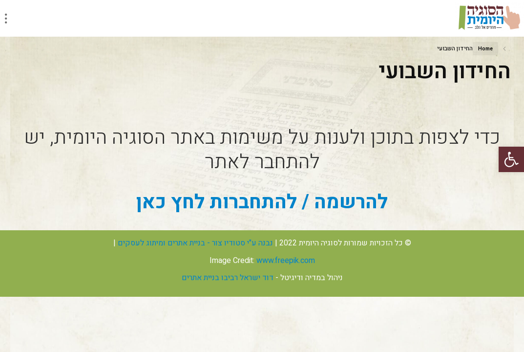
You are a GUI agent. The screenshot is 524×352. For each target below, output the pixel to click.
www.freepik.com (285, 260)
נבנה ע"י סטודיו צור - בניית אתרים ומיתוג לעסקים (195, 243)
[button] (511, 159)
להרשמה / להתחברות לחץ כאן (262, 202)
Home (485, 48)
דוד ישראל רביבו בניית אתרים (227, 278)
